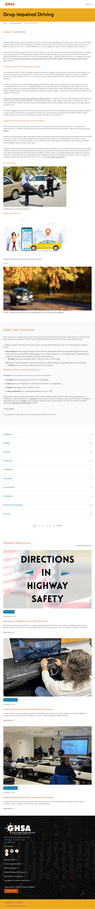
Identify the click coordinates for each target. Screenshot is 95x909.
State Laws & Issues (15, 23)
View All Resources (84, 546)
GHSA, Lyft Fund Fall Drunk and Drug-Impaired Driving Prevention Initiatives (33, 312)
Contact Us (9, 846)
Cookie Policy (19, 902)
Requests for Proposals (14, 876)
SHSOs (11, 409)
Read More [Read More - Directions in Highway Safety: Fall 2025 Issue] (8, 632)
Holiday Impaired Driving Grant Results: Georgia (22, 259)
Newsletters (9, 612)
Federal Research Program (15, 872)
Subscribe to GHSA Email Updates (19, 887)
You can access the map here (55, 157)
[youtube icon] (11, 851)
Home (5, 23)
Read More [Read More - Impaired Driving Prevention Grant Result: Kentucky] (8, 808)
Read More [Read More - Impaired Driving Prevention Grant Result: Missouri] (8, 720)
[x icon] (6, 854)
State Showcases (10, 700)
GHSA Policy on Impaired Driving (16, 209)
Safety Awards (11, 868)
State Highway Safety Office (22, 403)
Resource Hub (10, 860)
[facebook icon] (16, 851)
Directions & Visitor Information (17, 880)
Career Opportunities (13, 864)
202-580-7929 (9, 842)
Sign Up (11, 891)
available (33, 399)
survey (35, 84)
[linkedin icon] (6, 851)
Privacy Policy (9, 902)
